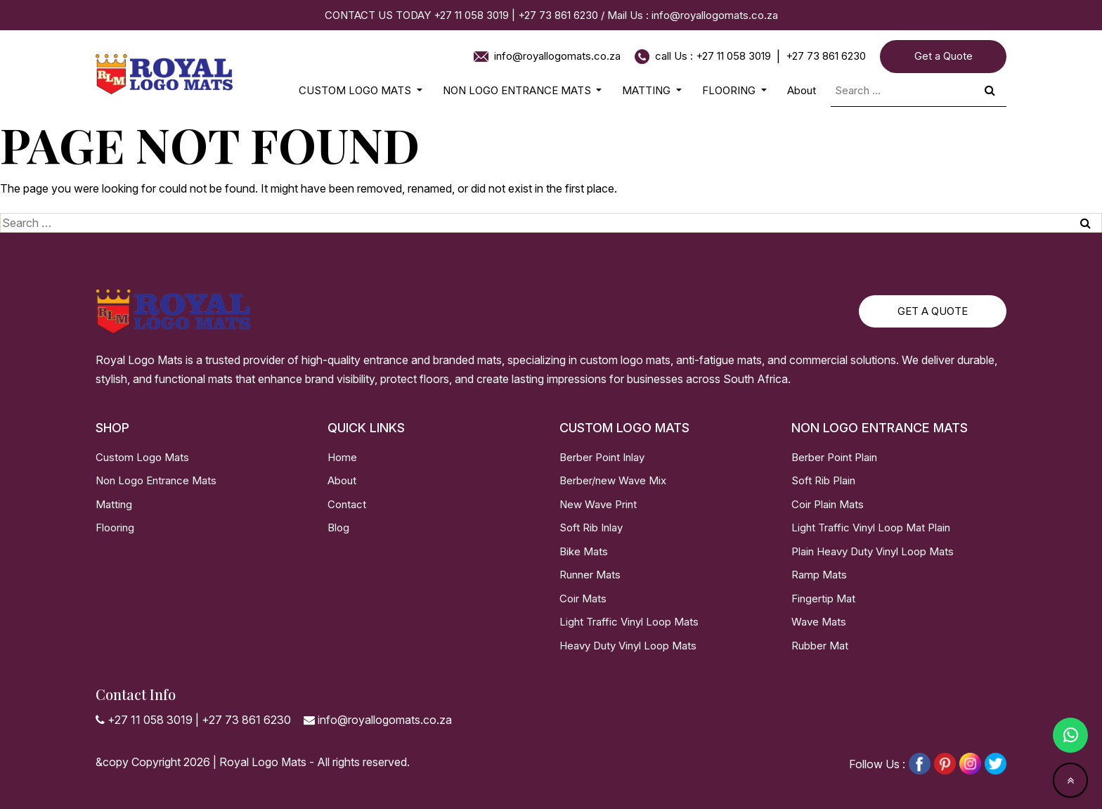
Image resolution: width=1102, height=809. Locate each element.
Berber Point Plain (834, 457)
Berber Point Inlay (601, 457)
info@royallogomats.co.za (715, 15)
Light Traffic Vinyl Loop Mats (629, 621)
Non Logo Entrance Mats (156, 480)
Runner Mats (590, 574)
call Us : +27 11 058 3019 (713, 56)
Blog (338, 527)
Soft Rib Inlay (591, 527)
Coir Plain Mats (827, 504)
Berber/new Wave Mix (612, 480)
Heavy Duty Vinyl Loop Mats (627, 645)
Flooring (115, 527)
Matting (114, 504)
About (801, 90)
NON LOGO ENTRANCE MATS (518, 90)
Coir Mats (583, 598)
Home (342, 457)
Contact (347, 504)
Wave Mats (818, 621)
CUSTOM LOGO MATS (356, 90)
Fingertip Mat (823, 598)
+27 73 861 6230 (559, 15)
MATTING (647, 90)
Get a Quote (943, 56)
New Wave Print (598, 504)
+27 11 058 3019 (471, 15)
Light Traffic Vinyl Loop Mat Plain (870, 527)
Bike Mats (583, 551)
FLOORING (730, 90)
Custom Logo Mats (142, 457)
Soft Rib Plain (823, 480)
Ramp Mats (819, 574)
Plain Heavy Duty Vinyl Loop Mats (872, 551)
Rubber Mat (819, 645)
